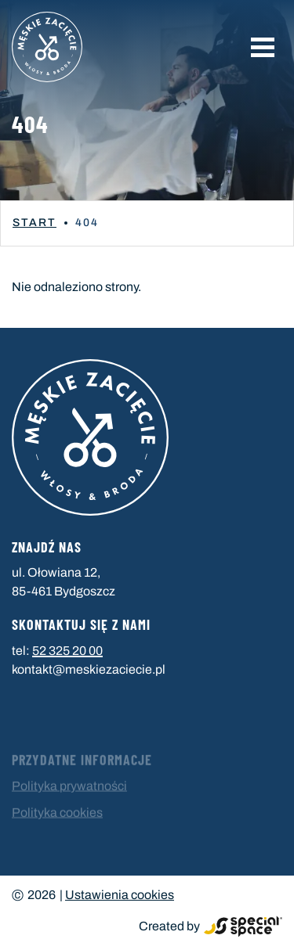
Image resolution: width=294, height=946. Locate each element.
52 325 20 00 (67, 650)
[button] (262, 47)
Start (34, 222)
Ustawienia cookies (119, 894)
